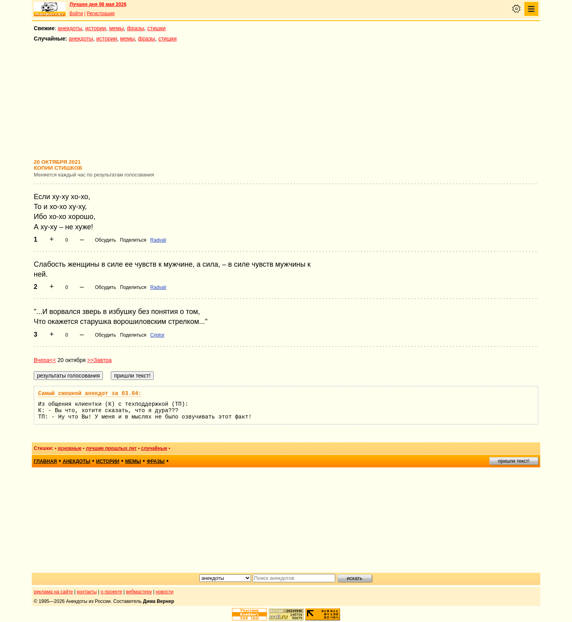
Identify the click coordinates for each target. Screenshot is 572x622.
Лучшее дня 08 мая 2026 (98, 4)
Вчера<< (45, 360)
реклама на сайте (53, 592)
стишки (156, 28)
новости (164, 592)
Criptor (157, 335)
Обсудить (105, 240)
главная (45, 461)
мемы (116, 28)
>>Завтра (99, 360)
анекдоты (70, 28)
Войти (76, 13)
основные (69, 448)
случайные (154, 448)
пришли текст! (513, 461)
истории (95, 28)
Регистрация (100, 13)
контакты (87, 592)
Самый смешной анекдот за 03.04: (89, 393)
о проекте (111, 592)
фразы (135, 28)
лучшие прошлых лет (111, 448)
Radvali (158, 240)
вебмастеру (139, 592)
